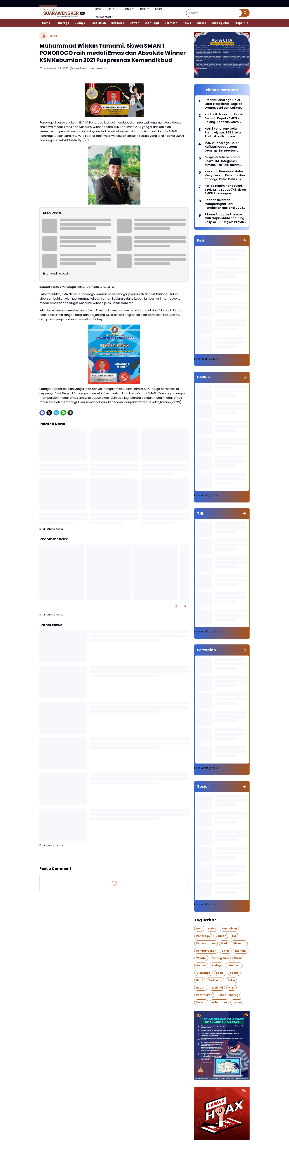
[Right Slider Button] (246, 23)
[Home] (43, 36)
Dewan (134, 23)
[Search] (214, 13)
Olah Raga (152, 23)
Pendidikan (98, 23)
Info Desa (117, 23)
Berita (112, 9)
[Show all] (244, 241)
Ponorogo (62, 23)
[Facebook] (42, 413)
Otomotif (170, 23)
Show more (114, 856)
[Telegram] (56, 413)
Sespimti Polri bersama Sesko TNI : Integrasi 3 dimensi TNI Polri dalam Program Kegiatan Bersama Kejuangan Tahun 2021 (225, 161)
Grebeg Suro (220, 23)
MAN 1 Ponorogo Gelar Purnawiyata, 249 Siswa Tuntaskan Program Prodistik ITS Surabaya (223, 132)
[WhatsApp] (63, 413)
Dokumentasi (104, 17)
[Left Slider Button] (176, 606)
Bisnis (129, 9)
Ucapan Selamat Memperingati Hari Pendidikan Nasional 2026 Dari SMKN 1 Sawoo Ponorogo (224, 204)
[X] (49, 413)
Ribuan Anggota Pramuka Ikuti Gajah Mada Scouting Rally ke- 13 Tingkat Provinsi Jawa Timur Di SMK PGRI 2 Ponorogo (225, 218)
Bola (145, 9)
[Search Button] (245, 13)
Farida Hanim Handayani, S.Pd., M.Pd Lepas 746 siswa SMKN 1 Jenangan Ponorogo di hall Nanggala (225, 189)
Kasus (187, 23)
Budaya (80, 23)
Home (97, 9)
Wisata (201, 23)
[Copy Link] (70, 413)
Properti (240, 23)
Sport (160, 9)
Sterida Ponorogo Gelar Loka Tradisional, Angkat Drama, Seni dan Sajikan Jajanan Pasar (223, 104)
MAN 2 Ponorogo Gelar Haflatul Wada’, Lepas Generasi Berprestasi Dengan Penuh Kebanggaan (222, 147)
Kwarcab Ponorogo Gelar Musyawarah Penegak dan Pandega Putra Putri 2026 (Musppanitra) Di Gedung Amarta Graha (225, 175)
